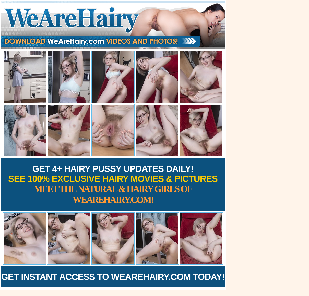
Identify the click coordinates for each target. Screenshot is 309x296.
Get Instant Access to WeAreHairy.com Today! (113, 277)
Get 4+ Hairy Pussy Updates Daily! (113, 184)
